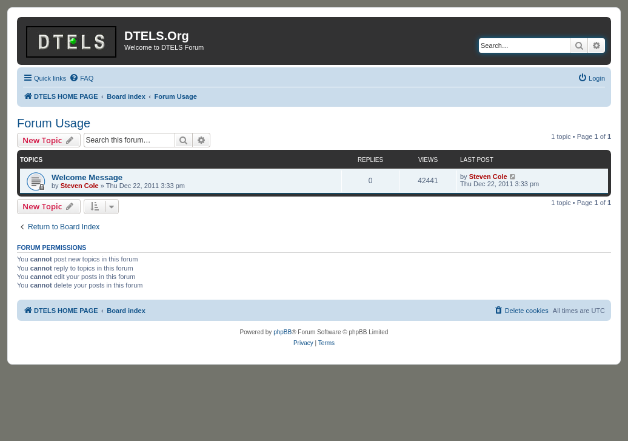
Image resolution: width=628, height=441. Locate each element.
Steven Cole (80, 185)
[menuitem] (81, 78)
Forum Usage (53, 123)
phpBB (282, 332)
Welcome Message (87, 177)
